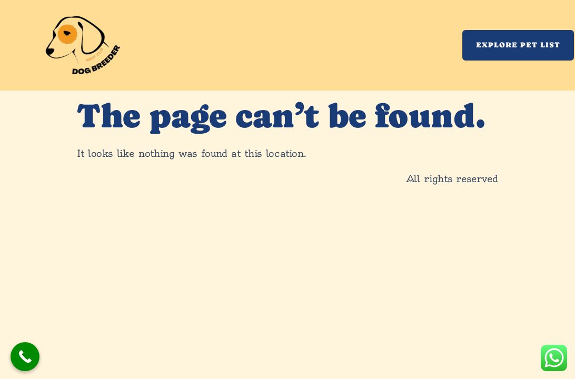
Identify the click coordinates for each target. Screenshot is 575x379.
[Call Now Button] (25, 356)
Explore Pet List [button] (518, 45)
